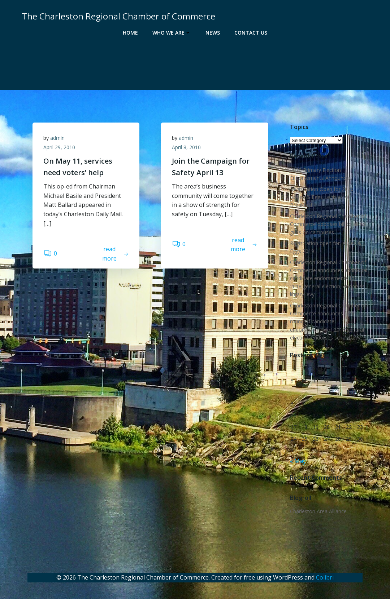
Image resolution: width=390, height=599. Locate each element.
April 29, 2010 (59, 147)
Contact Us (250, 32)
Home (130, 32)
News (212, 32)
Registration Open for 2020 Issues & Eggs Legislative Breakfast (322, 197)
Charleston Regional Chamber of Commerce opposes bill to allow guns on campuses (328, 224)
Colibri (325, 577)
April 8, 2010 (186, 147)
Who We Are (171, 32)
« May (298, 461)
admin (57, 137)
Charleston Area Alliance (318, 511)
